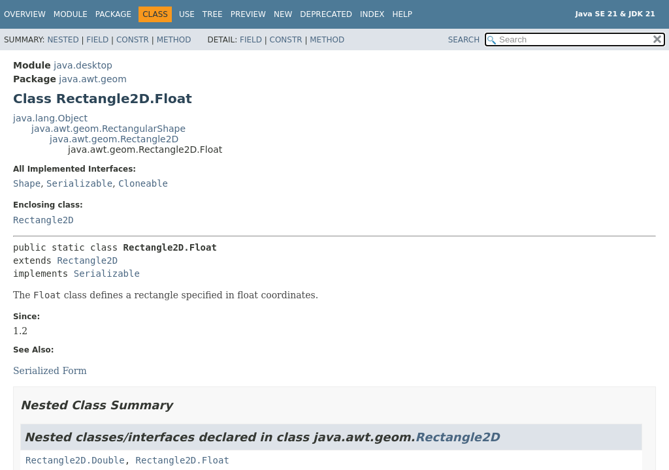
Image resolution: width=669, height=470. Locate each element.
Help (403, 14)
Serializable (79, 183)
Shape (27, 183)
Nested (62, 39)
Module (71, 14)
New (283, 14)
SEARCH (464, 39)
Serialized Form (50, 371)
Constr (132, 39)
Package (113, 14)
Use (187, 14)
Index (372, 14)
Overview (25, 14)
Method (174, 39)
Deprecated (326, 14)
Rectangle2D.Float (182, 460)
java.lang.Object (50, 118)
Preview (248, 14)
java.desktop (83, 65)
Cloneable (143, 183)
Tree (213, 14)
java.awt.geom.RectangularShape (108, 128)
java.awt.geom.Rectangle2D (114, 139)
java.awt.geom (92, 79)
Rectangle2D (43, 220)
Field (97, 39)
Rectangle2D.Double (75, 460)
